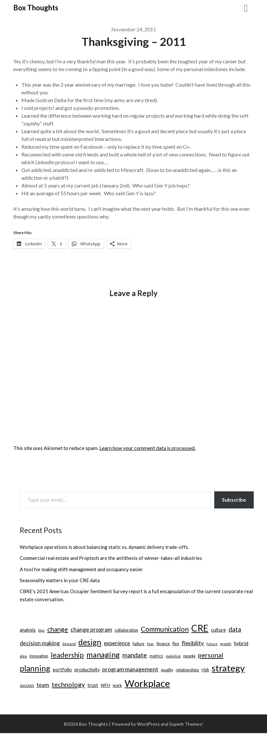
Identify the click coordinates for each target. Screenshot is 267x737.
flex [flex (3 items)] (175, 643)
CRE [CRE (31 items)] (199, 628)
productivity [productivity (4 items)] (87, 669)
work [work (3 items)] (117, 685)
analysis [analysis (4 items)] (28, 630)
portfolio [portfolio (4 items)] (62, 669)
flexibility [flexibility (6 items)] (193, 643)
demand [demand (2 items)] (69, 644)
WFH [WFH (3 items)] (105, 685)
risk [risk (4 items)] (205, 669)
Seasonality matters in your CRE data (60, 580)
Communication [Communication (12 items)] (165, 629)
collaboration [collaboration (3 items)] (126, 630)
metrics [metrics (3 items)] (156, 655)
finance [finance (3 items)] (163, 643)
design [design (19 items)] (89, 642)
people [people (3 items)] (189, 655)
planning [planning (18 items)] (35, 668)
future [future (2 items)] (211, 644)
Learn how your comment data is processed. (147, 448)
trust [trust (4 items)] (92, 685)
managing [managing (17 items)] (103, 654)
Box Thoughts (35, 7)
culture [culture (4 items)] (218, 630)
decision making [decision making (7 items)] (40, 643)
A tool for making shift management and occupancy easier (81, 569)
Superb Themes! (186, 724)
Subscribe (234, 500)
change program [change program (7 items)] (91, 629)
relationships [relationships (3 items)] (187, 669)
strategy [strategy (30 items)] (228, 668)
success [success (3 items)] (27, 685)
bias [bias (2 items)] (41, 630)
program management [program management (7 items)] (130, 669)
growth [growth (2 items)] (225, 644)
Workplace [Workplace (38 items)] (147, 683)
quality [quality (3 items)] (167, 669)
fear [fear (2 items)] (150, 644)
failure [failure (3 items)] (138, 643)
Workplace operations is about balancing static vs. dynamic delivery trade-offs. (104, 547)
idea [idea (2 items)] (23, 656)
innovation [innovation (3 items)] (38, 655)
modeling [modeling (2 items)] (173, 656)
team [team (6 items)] (43, 684)
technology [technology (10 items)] (68, 684)
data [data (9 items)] (234, 629)
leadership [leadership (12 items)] (67, 655)
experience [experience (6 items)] (117, 643)
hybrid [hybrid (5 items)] (241, 643)
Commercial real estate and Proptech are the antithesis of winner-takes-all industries (111, 558)
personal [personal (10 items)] (210, 655)
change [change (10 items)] (57, 629)
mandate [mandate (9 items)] (134, 655)
